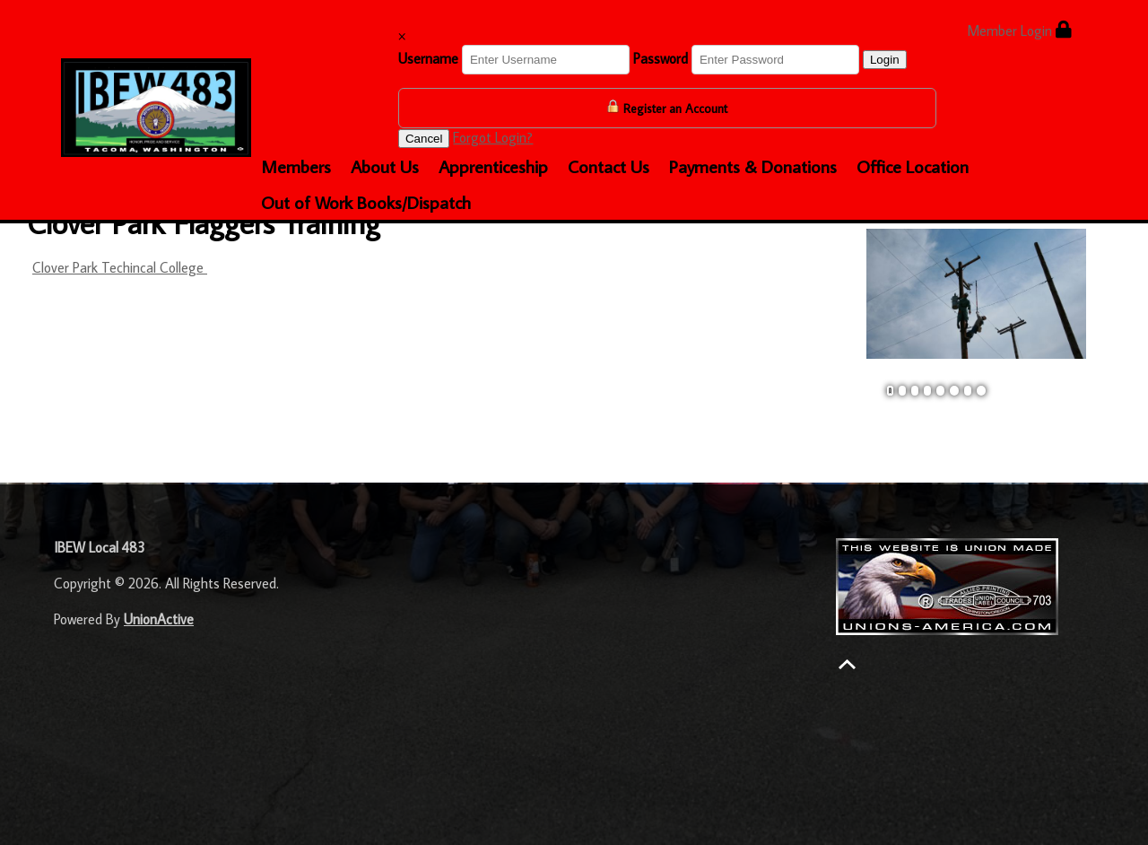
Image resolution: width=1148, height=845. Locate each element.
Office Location (913, 166)
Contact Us (608, 166)
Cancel (424, 138)
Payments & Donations (753, 166)
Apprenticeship (493, 166)
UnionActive (159, 619)
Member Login (1019, 30)
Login (885, 59)
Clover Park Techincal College (119, 267)
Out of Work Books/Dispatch (366, 201)
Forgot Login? (493, 137)
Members (296, 166)
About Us (385, 166)
